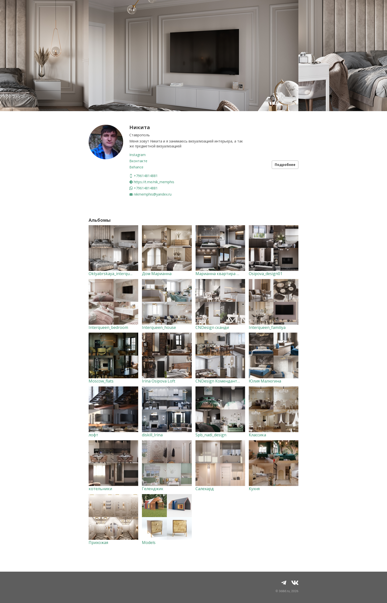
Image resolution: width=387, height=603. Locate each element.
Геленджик (152, 488)
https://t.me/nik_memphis (151, 182)
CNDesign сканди (212, 327)
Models (148, 542)
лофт (93, 435)
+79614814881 (143, 175)
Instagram (137, 154)
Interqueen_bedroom (108, 327)
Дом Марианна (157, 273)
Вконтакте (138, 161)
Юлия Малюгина (265, 381)
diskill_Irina (152, 435)
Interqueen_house (159, 327)
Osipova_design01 (265, 273)
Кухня (254, 488)
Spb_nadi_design (210, 435)
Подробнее (285, 164)
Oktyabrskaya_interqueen (112, 273)
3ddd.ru (284, 591)
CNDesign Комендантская (220, 381)
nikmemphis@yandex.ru (150, 194)
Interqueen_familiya (267, 327)
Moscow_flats (101, 381)
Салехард (204, 488)
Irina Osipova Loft (158, 381)
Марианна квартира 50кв (220, 273)
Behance (136, 167)
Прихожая (98, 542)
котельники (100, 488)
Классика (257, 435)
